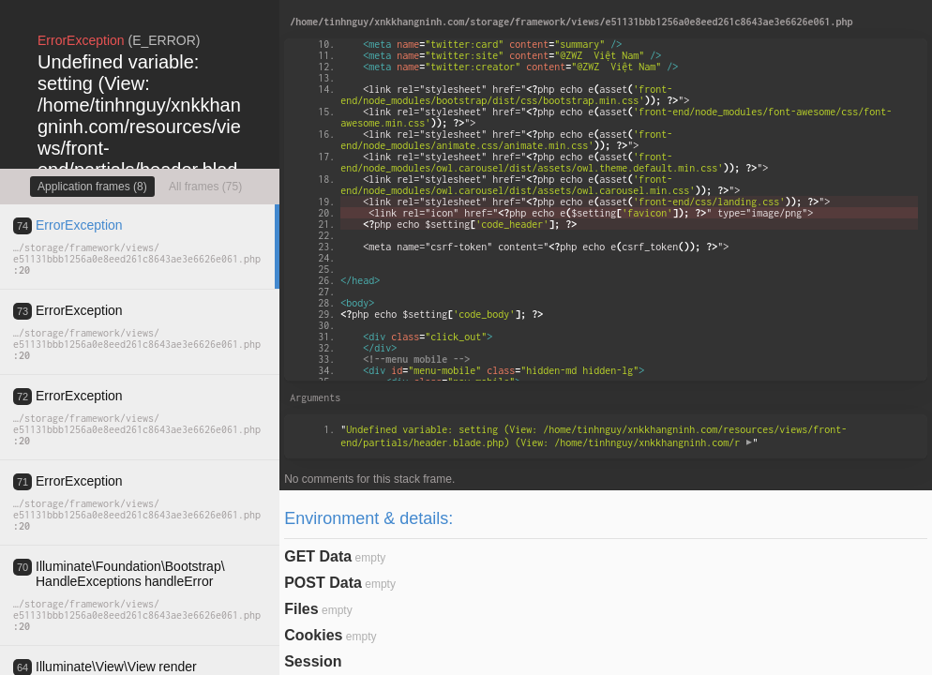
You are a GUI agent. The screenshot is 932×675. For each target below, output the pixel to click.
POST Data (323, 583)
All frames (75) (205, 186)
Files (301, 609)
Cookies (313, 635)
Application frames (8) (92, 186)
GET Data (318, 556)
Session (312, 661)
